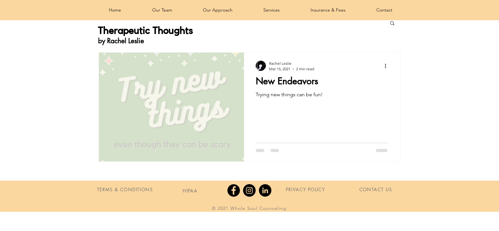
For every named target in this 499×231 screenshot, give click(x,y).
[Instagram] (249, 190)
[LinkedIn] (265, 190)
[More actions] (387, 66)
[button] (392, 23)
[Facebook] (233, 190)
